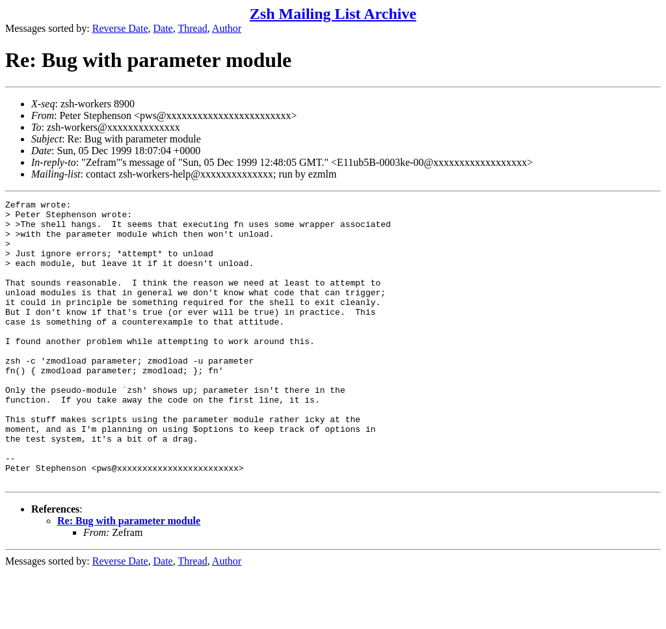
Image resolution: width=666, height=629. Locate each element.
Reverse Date (120, 28)
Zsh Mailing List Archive (333, 13)
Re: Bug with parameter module (128, 577)
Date (163, 28)
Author (226, 28)
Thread (192, 28)
